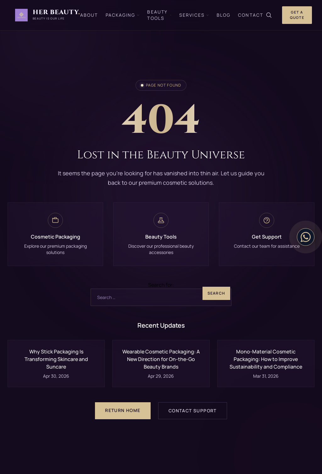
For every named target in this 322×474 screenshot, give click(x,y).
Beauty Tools (159, 15)
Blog (223, 15)
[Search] (269, 15)
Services (194, 15)
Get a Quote (297, 15)
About (89, 15)
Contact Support (193, 411)
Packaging (123, 15)
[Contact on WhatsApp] (305, 237)
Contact (250, 15)
